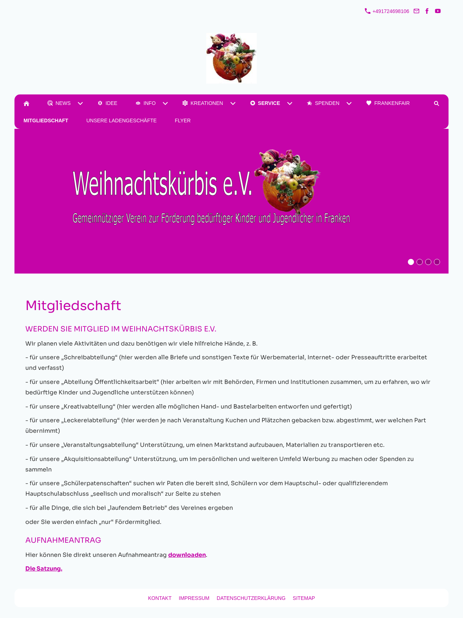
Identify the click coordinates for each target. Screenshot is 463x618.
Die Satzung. (43, 568)
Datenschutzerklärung (251, 598)
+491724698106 (387, 11)
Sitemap (304, 598)
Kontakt (159, 598)
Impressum (194, 598)
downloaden (187, 555)
